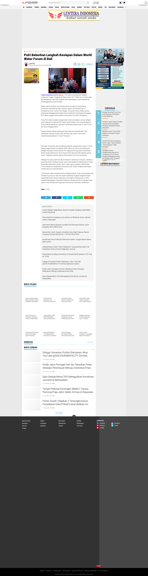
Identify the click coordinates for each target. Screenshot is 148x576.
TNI (105, 7)
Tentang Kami (66, 570)
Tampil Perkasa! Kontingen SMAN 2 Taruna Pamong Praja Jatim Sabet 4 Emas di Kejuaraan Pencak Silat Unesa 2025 (68, 392)
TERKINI (36, 7)
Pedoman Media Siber (90, 570)
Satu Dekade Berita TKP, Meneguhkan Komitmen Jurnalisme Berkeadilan (68, 378)
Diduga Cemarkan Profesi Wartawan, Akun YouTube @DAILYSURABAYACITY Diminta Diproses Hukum (65, 355)
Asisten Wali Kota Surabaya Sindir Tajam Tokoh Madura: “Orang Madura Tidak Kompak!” (111, 144)
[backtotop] (74, 417)
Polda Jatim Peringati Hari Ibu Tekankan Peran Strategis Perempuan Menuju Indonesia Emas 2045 (67, 367)
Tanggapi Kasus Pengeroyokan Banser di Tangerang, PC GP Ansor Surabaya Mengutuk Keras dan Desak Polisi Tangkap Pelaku (111, 155)
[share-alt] (46, 197)
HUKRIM (79, 7)
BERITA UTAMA (65, 7)
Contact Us (49, 570)
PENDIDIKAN (80, 423)
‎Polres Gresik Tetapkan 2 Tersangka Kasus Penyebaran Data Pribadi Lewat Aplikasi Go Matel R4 (65, 404)
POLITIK (94, 7)
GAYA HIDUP (112, 7)
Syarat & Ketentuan (77, 570)
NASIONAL (29, 7)
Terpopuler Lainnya (109, 159)
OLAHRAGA (120, 7)
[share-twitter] (79, 64)
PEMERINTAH (62, 423)
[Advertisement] (74, 34)
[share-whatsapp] (82, 64)
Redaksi (42, 570)
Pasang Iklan (57, 570)
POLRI (73, 7)
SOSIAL (57, 7)
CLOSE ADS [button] (4, 5)
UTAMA (51, 7)
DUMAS (100, 7)
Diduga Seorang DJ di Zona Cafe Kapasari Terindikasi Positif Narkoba (111, 114)
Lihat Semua (59, 413)
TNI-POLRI (86, 7)
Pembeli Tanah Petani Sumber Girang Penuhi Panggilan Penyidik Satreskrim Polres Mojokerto (112, 125)
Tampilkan (90, 342)
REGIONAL (44, 7)
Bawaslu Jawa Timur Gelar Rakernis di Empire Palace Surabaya (111, 133)
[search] (69, 2)
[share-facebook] (75, 64)
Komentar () (89, 64)
